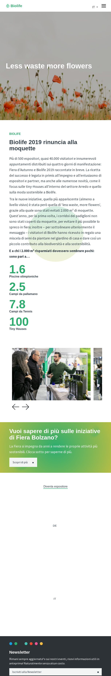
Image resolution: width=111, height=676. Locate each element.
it (94, 7)
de (55, 525)
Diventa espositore (55, 486)
